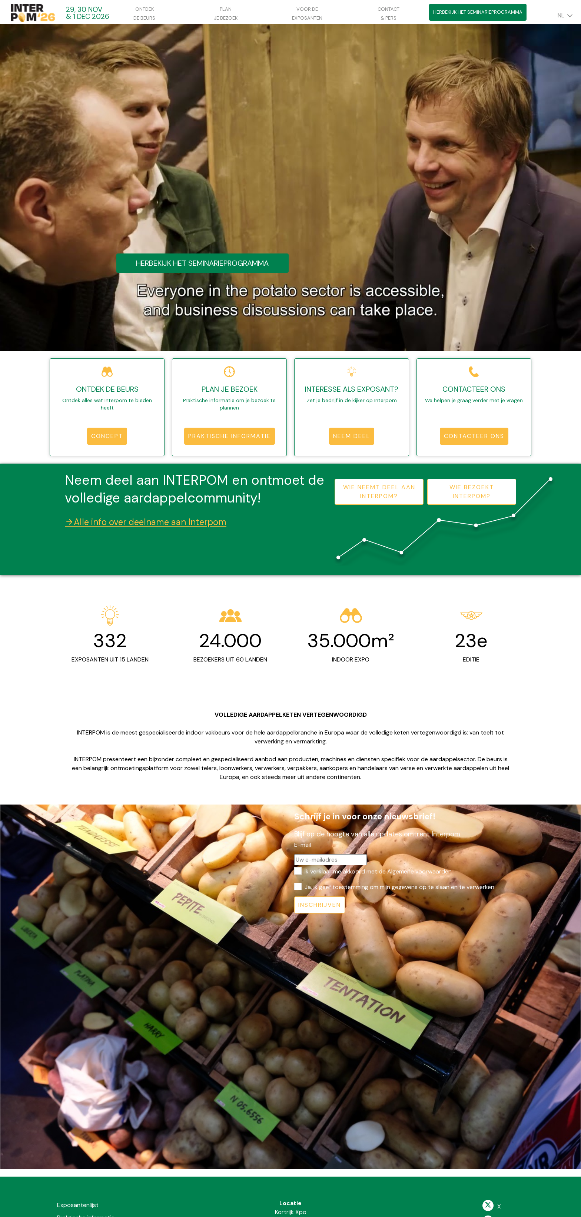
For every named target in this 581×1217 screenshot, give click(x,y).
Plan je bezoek (230, 389)
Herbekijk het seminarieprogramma (477, 12)
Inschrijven (319, 905)
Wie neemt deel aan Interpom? (379, 491)
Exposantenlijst (78, 1205)
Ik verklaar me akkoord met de (378, 871)
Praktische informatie (229, 436)
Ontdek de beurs (107, 389)
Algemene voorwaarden (419, 871)
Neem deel (351, 436)
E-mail (302, 845)
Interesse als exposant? (351, 389)
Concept (107, 436)
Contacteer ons (473, 389)
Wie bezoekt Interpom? (471, 491)
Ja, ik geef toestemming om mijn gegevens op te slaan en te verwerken (399, 887)
